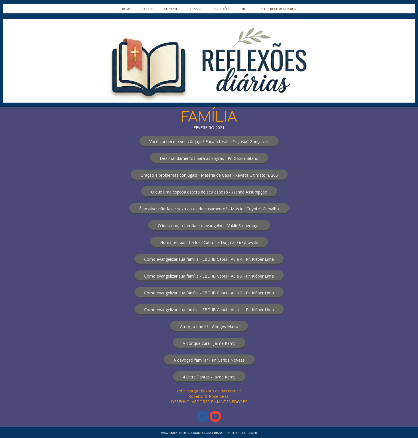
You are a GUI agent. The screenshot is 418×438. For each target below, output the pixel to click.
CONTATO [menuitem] (171, 9)
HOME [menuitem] (126, 9)
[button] (209, 141)
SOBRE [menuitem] (147, 9)
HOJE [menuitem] (246, 9)
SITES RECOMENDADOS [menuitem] (278, 9)
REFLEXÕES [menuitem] (221, 9)
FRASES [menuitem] (195, 9)
